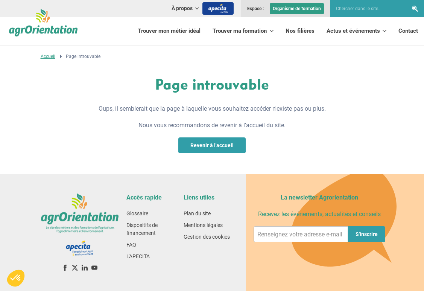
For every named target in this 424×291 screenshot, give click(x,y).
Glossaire (137, 213)
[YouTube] (94, 267)
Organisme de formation (297, 8)
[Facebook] (65, 267)
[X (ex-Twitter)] (75, 267)
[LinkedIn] (85, 267)
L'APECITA (138, 256)
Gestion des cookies (207, 237)
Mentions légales (203, 225)
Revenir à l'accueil (212, 145)
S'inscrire (367, 234)
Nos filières (300, 30)
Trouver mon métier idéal (169, 30)
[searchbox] (365, 8)
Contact (408, 30)
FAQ (131, 245)
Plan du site (197, 213)
